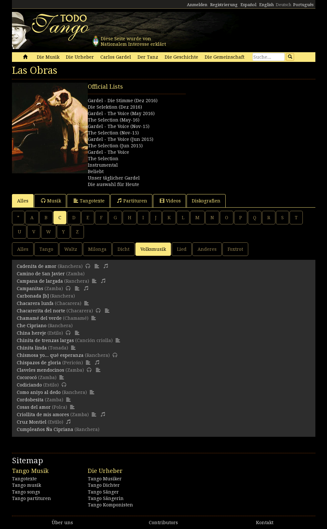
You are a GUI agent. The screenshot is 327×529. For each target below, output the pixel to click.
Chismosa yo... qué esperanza (50, 355)
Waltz (70, 249)
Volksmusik (153, 249)
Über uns (62, 522)
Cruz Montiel (31, 422)
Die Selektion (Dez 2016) (115, 107)
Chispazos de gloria (39, 362)
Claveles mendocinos (40, 370)
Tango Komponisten (110, 504)
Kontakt (264, 522)
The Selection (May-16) (113, 119)
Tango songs (26, 492)
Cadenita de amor (36, 266)
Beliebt (96, 171)
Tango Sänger (103, 492)
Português (303, 4)
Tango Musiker (105, 478)
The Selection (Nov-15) (113, 132)
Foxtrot (235, 249)
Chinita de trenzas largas (45, 340)
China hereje (31, 333)
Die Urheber (80, 57)
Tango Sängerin (106, 498)
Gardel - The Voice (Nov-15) (118, 126)
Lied (182, 249)
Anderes (207, 249)
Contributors (163, 522)
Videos (170, 200)
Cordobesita (30, 399)
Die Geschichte (181, 57)
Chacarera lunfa (35, 303)
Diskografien (206, 200)
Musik (51, 200)
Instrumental (103, 165)
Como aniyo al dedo (39, 392)
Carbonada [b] (33, 296)
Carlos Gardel (115, 57)
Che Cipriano (31, 325)
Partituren (132, 200)
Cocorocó (27, 377)
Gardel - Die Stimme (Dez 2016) (123, 100)
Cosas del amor (34, 407)
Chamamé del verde (39, 318)
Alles (22, 200)
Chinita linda (32, 347)
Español (248, 4)
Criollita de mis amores (43, 414)
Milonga (97, 249)
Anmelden (197, 4)
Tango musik (26, 485)
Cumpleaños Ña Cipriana (45, 429)
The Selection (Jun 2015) (115, 145)
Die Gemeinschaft (224, 57)
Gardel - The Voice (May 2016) (121, 113)
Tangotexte (89, 200)
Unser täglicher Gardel (114, 178)
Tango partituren (31, 498)
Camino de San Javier (41, 273)
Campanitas (30, 288)
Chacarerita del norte (41, 310)
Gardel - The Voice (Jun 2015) (120, 139)
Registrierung (224, 4)
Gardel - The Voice (108, 152)
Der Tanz (148, 57)
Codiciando (29, 384)
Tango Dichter (104, 485)
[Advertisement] (239, 123)
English (266, 4)
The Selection (103, 158)
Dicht (123, 249)
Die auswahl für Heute (113, 184)
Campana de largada (40, 281)
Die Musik (48, 57)
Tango (46, 249)
